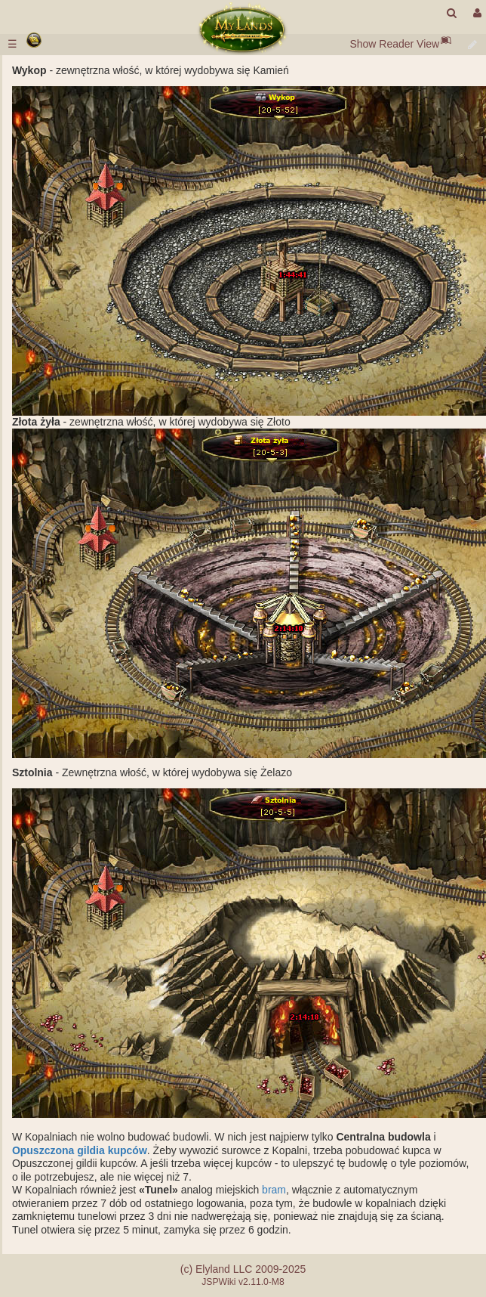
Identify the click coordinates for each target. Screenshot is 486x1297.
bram (274, 1190)
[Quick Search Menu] (451, 13)
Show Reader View (394, 44)
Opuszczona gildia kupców (79, 1150)
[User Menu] (475, 13)
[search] (451, 13)
